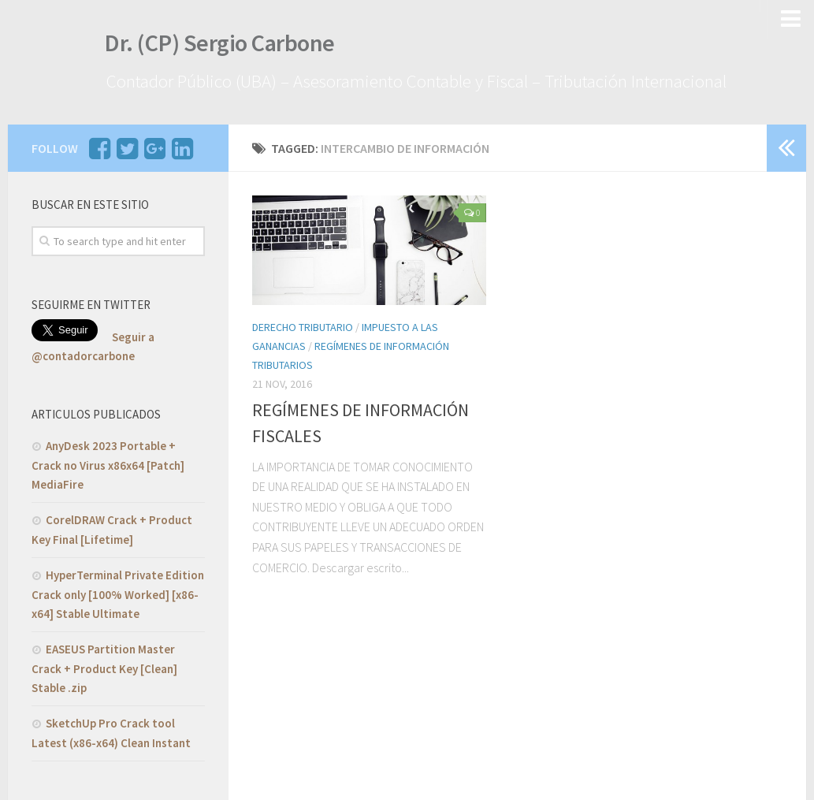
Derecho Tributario (302, 325)
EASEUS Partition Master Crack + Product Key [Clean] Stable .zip (104, 666)
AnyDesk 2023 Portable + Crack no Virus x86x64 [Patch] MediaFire (108, 462)
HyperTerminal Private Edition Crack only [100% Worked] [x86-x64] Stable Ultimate (118, 592)
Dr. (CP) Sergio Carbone (214, 45)
